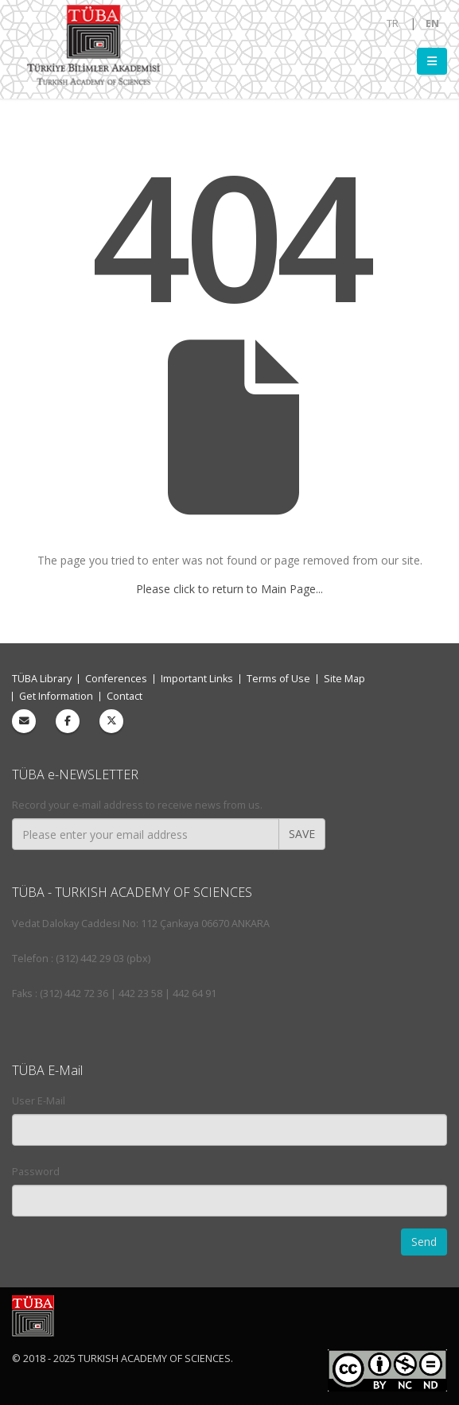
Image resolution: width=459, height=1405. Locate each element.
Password (36, 1171)
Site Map (344, 678)
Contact (124, 696)
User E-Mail (38, 1101)
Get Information (56, 696)
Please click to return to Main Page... (229, 588)
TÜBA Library (42, 678)
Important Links (197, 678)
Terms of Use (278, 678)
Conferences (116, 678)
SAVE (302, 833)
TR (393, 23)
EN (432, 23)
